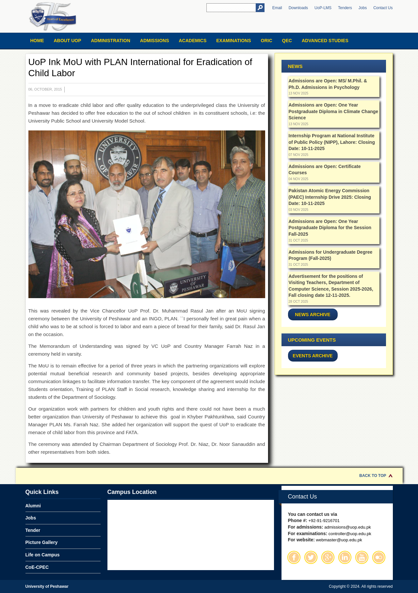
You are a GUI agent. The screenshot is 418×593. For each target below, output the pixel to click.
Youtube (362, 557)
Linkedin (345, 557)
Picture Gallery (41, 542)
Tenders (345, 8)
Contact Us (383, 8)
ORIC (266, 40)
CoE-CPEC (37, 567)
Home (37, 40)
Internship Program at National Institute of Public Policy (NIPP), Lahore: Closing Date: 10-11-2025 (332, 142)
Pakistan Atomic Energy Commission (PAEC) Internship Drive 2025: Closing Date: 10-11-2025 (330, 197)
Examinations (233, 40)
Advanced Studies (325, 40)
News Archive (312, 314)
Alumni (33, 505)
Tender (32, 530)
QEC (287, 40)
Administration (110, 40)
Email (277, 8)
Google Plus (328, 557)
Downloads (298, 8)
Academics (192, 40)
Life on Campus (42, 554)
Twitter (311, 557)
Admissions (154, 40)
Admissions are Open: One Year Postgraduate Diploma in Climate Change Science (333, 111)
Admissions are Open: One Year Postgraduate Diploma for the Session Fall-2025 (330, 228)
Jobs (363, 8)
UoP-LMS (322, 8)
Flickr (379, 557)
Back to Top (372, 476)
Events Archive (312, 355)
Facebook (294, 557)
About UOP (67, 40)
